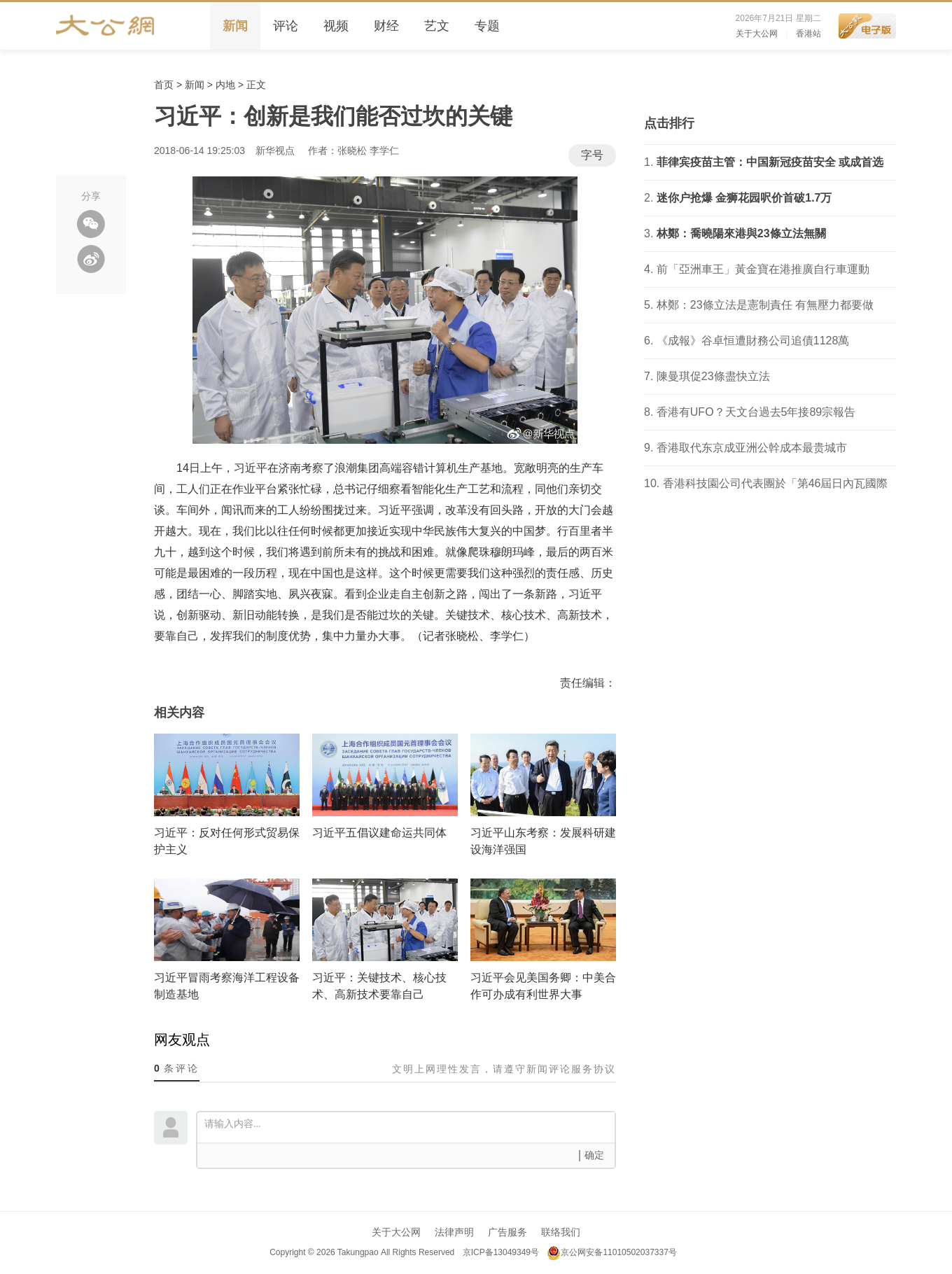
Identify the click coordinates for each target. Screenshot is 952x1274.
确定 (594, 1155)
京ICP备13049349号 (500, 1252)
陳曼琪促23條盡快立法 (713, 376)
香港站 (808, 33)
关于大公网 (757, 33)
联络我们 (560, 1232)
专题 (487, 26)
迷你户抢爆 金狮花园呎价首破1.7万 (744, 198)
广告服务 (507, 1232)
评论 (285, 26)
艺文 (436, 26)
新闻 (235, 26)
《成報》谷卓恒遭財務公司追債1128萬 (753, 340)
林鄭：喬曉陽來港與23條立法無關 (741, 233)
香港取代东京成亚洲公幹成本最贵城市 (752, 448)
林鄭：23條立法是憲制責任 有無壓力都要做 (765, 305)
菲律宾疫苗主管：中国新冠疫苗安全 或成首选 (770, 162)
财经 (386, 26)
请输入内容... (409, 1126)
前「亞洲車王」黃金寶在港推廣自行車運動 (763, 269)
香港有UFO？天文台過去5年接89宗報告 (756, 412)
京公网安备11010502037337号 (611, 1252)
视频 (336, 26)
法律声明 (454, 1232)
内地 (225, 84)
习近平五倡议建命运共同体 (379, 833)
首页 (164, 84)
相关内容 (179, 713)
